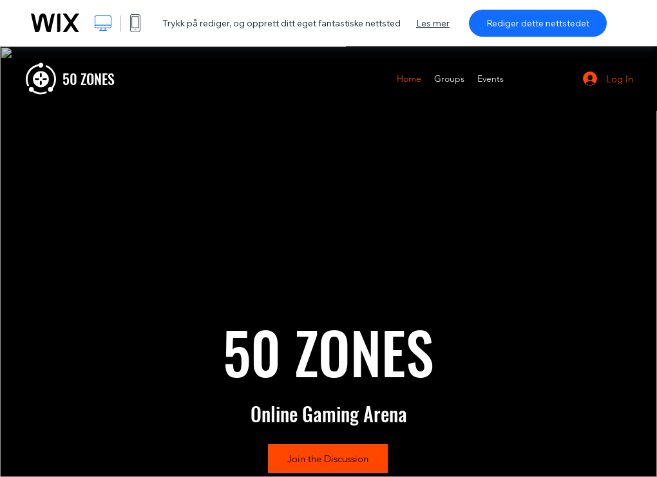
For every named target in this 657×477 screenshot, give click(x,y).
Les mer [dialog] (433, 23)
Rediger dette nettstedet (537, 23)
